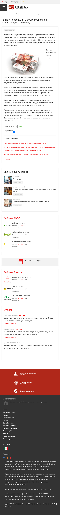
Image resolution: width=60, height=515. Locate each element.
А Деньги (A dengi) (9, 329)
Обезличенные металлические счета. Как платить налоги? (23, 151)
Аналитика (16, 176)
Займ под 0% (7, 431)
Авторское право (9, 412)
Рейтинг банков (13, 272)
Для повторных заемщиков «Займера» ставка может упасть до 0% (26, 154)
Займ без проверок (9, 425)
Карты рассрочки (9, 436)
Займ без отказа (8, 423)
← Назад (7, 159)
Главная (4, 14)
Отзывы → (7, 356)
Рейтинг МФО (12, 218)
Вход (4, 2)
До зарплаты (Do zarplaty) (12, 343)
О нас (5, 410)
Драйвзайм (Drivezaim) (11, 315)
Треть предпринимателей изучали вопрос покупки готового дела (25, 143)
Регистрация (15, 2)
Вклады (5, 433)
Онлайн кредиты (9, 439)
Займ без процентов (10, 428)
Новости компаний (19, 187)
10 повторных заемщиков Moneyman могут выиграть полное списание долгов (29, 147)
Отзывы (8, 309)
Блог (11, 14)
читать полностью (10, 323)
